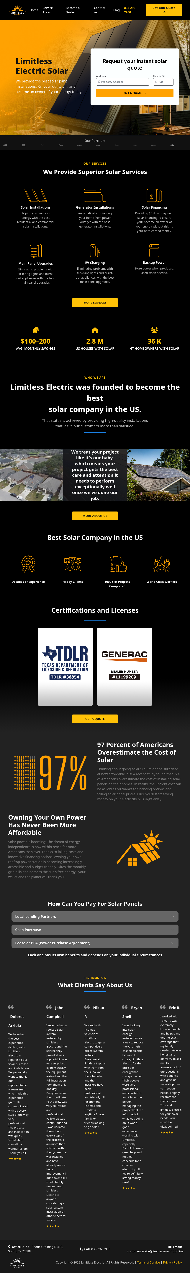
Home (34, 10)
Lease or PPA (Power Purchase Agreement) (52, 942)
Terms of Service (148, 1262)
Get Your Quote (164, 10)
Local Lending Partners (35, 916)
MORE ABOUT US (95, 516)
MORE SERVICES (95, 303)
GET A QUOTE (95, 719)
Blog (116, 10)
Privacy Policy (172, 1262)
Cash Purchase (28, 929)
